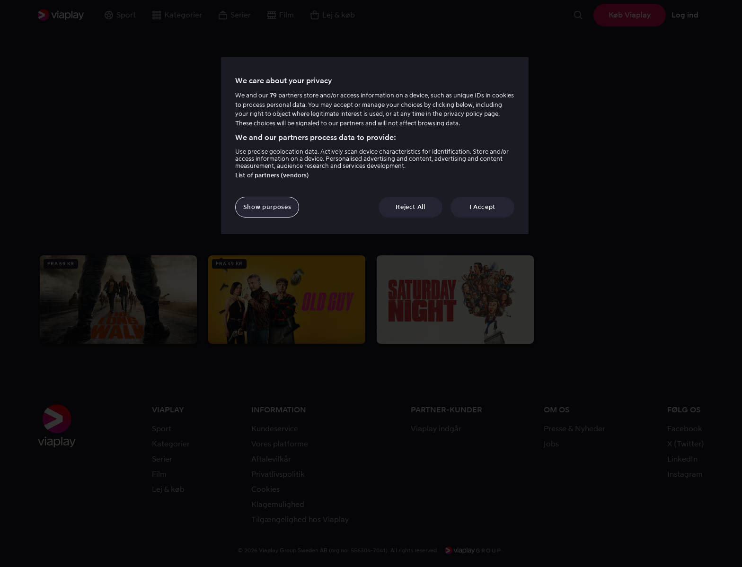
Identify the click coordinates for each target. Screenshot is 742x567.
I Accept (482, 206)
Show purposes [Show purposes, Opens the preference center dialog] (267, 206)
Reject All (410, 206)
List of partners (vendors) (272, 175)
